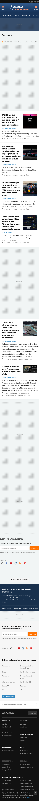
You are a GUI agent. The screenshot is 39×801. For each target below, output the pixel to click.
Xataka (4, 724)
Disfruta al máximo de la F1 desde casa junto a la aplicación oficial (11, 370)
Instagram (15, 563)
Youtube (11, 563)
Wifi (21, 690)
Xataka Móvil (6, 727)
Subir (31, 713)
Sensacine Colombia (26, 786)
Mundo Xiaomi (7, 736)
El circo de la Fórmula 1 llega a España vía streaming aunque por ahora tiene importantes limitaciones (10, 330)
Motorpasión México (27, 789)
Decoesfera (6, 767)
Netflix (26, 42)
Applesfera (5, 730)
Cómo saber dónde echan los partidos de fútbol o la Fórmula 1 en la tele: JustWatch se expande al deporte (11, 222)
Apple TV (34, 42)
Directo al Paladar (8, 751)
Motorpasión (24, 751)
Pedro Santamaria (13, 395)
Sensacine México (26, 783)
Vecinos (18, 42)
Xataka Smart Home (19, 7)
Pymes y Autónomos (26, 767)
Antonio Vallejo (12, 139)
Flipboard (25, 563)
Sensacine (23, 737)
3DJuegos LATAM (25, 780)
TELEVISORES (6, 15)
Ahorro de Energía (8, 682)
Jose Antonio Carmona (14, 359)
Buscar (36, 705)
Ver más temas (8, 696)
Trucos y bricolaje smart (26, 677)
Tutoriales (5, 676)
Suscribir (34, 548)
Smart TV (5, 686)
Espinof (22, 740)
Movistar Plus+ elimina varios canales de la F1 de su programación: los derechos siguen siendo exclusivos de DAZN (11, 154)
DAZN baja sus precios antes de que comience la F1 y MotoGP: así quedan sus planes (10, 119)
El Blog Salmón (25, 764)
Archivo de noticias (20, 580)
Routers (23, 686)
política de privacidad (28, 552)
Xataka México (7, 780)
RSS (20, 563)
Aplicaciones (7, 232)
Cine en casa (6, 690)
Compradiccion (7, 770)
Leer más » (35, 136)
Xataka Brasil (6, 783)
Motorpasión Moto (26, 754)
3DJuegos (23, 724)
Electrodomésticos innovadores (26, 667)
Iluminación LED (25, 682)
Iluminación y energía (27, 672)
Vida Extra (23, 727)
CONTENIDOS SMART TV (22, 15)
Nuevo (36, 9)
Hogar (4, 672)
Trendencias (6, 764)
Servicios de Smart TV (10, 128)
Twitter (1, 563)
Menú (3, 9)
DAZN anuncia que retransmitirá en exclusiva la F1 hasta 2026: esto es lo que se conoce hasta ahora (11, 188)
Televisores (17, 608)
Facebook (6, 563)
